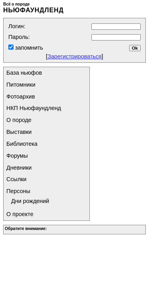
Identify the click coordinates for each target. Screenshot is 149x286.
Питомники (20, 84)
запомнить (28, 47)
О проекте (19, 214)
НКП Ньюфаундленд (33, 108)
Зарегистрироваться (74, 56)
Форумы (17, 156)
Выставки (19, 132)
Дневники (19, 167)
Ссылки (16, 179)
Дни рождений (30, 201)
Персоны (18, 191)
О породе (18, 120)
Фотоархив (20, 96)
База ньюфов (24, 73)
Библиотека (21, 144)
